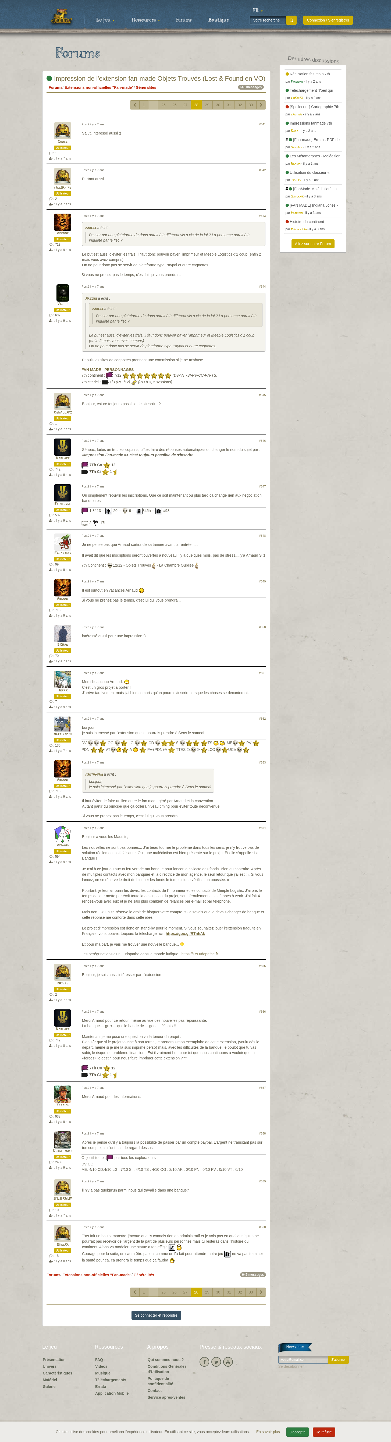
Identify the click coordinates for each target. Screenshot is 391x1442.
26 (174, 105)
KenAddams (63, 413)
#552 (262, 718)
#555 (262, 965)
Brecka (63, 1245)
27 (185, 105)
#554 (262, 827)
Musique (103, 1373)
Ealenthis (62, 553)
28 (196, 105)
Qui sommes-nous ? (166, 1360)
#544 (262, 286)
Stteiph (62, 1105)
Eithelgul (62, 504)
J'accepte (298, 1432)
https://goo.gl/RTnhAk (185, 933)
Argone (63, 233)
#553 (262, 762)
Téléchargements (110, 1380)
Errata (100, 1386)
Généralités (146, 87)
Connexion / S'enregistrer (328, 20)
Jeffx (62, 690)
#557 (262, 1087)
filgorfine (62, 188)
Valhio (62, 304)
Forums (183, 20)
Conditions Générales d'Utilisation (167, 1369)
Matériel (50, 1380)
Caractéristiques (57, 1373)
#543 (262, 215)
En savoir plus (268, 1432)
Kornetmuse (62, 1151)
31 (229, 105)
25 (163, 105)
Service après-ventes (166, 1397)
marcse (90, 228)
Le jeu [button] (105, 20)
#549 (262, 581)
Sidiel (63, 142)
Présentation (54, 1360)
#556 (262, 1011)
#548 (262, 535)
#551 (262, 672)
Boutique (218, 20)
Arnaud (63, 845)
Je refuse (324, 1432)
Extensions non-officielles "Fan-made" (99, 87)
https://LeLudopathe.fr (200, 954)
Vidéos (101, 1366)
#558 (262, 1133)
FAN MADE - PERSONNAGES (107, 369)
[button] (257, 10)
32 (240, 105)
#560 (262, 1227)
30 (218, 105)
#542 (262, 170)
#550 (262, 627)
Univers (49, 1366)
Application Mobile (112, 1393)
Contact (155, 1390)
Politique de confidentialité (160, 1381)
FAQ (99, 1360)
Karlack (63, 458)
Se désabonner (291, 1366)
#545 (262, 395)
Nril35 (62, 983)
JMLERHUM (62, 1199)
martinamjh (63, 734)
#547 (262, 486)
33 (251, 105)
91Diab (62, 645)
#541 (262, 124)
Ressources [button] (146, 20)
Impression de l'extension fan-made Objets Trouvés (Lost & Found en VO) (156, 78)
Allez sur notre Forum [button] (313, 244)
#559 (262, 1181)
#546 (262, 440)
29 (207, 105)
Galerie (49, 1386)
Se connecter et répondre (156, 1315)
